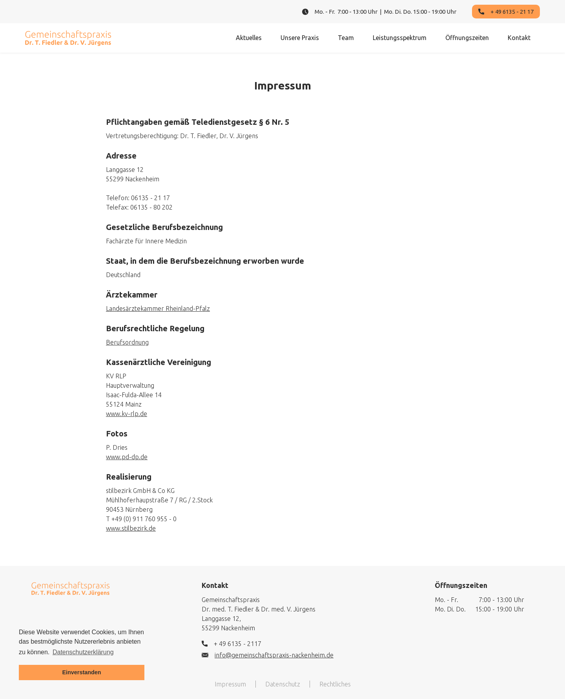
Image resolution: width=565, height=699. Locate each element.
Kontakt (519, 37)
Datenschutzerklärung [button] (83, 652)
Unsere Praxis (300, 37)
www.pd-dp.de (127, 456)
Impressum (230, 684)
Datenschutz (282, 684)
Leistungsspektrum (399, 37)
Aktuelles (249, 37)
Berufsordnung (127, 342)
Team (346, 37)
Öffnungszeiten (467, 37)
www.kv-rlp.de (126, 413)
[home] (68, 38)
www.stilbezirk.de (131, 528)
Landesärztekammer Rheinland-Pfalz (158, 308)
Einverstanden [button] (81, 672)
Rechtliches (335, 684)
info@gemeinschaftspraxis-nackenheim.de (274, 655)
